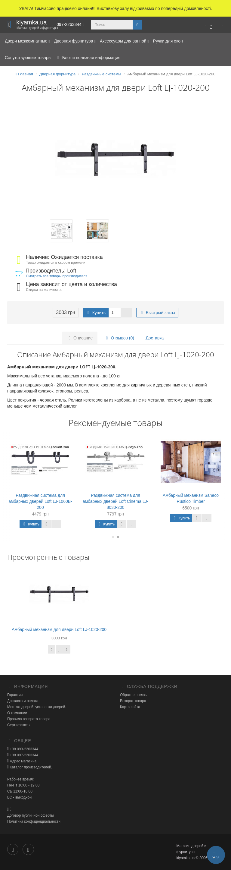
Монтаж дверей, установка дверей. (36, 707)
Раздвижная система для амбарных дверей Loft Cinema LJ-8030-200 (116, 501)
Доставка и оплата (22, 701)
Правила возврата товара (28, 719)
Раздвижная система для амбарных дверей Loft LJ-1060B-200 (40, 501)
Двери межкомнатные (27, 41)
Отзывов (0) (119, 338)
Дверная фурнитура (75, 41)
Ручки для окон (168, 41)
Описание (80, 338)
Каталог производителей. (30, 767)
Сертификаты (18, 725)
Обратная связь (133, 695)
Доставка (155, 338)
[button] (208, 25)
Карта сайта (130, 707)
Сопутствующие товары (28, 57)
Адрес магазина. (23, 761)
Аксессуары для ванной (124, 41)
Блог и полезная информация (88, 57)
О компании (17, 713)
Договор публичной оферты (30, 815)
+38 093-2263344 (23, 749)
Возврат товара (133, 701)
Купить (96, 312)
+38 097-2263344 (23, 755)
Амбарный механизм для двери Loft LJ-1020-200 (59, 629)
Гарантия (15, 695)
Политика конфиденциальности (33, 821)
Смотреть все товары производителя (56, 276)
